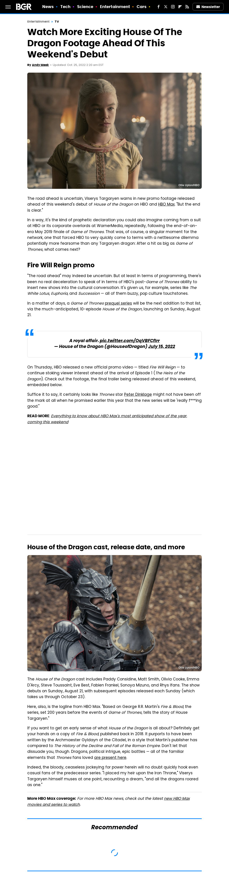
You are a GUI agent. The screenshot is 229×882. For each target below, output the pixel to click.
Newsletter (208, 7)
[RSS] (187, 6)
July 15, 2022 (161, 347)
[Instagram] (173, 6)
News (48, 6)
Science (85, 6)
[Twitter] (166, 6)
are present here (110, 758)
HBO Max (166, 205)
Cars (141, 6)
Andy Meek (40, 65)
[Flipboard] (180, 6)
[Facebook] (158, 6)
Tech (65, 6)
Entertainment (115, 6)
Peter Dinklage (138, 395)
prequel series (118, 304)
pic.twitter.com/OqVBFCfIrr (130, 341)
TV (57, 21)
